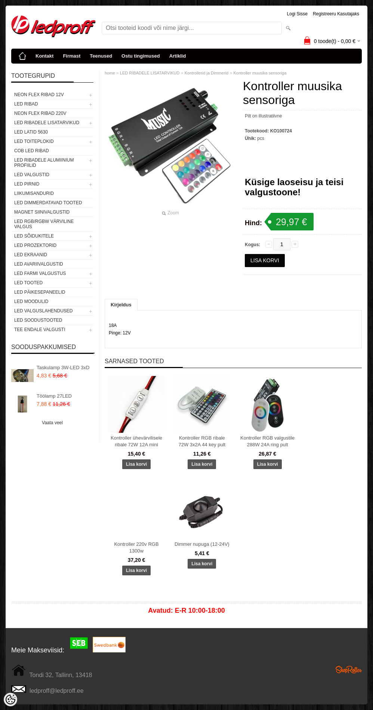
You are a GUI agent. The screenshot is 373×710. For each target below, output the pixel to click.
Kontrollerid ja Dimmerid (206, 73)
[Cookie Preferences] (10, 699)
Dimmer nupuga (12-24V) (202, 544)
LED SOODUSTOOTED (38, 320)
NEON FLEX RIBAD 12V (39, 94)
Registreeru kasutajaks (336, 13)
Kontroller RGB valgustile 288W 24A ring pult (267, 441)
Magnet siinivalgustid (42, 212)
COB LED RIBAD (31, 150)
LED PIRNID (26, 184)
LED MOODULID (31, 301)
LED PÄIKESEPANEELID (39, 292)
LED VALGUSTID (31, 174)
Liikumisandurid (34, 193)
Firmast (71, 56)
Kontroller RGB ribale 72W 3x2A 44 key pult (201, 441)
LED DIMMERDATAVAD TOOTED (48, 202)
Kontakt (44, 56)
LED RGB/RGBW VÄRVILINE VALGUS (44, 224)
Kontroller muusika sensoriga (260, 73)
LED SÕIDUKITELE (34, 236)
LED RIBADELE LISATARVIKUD (46, 122)
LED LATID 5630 (31, 132)
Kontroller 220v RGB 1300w (136, 547)
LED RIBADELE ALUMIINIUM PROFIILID (44, 162)
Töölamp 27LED (54, 396)
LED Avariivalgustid (38, 264)
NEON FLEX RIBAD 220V (40, 113)
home (110, 73)
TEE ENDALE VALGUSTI (39, 329)
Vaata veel (52, 422)
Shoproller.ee (349, 669)
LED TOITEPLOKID (34, 141)
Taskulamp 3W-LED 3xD (63, 367)
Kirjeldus (121, 304)
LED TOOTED (28, 282)
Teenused (101, 56)
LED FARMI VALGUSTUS (40, 273)
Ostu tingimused (140, 56)
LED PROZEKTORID (35, 245)
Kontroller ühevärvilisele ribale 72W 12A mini (136, 441)
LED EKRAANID (30, 254)
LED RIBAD (26, 104)
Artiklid (177, 56)
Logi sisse (297, 13)
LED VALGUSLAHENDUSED (43, 310)
